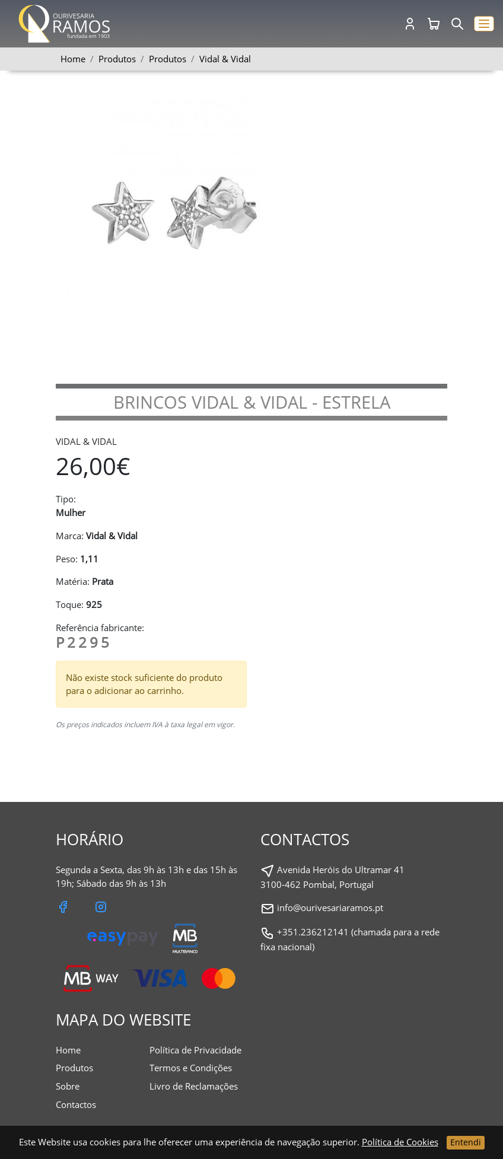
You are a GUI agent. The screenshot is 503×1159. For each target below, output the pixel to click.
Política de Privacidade (195, 1050)
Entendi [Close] (465, 1142)
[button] (484, 24)
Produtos (167, 59)
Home (73, 59)
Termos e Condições (190, 1068)
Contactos (76, 1104)
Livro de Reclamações (193, 1086)
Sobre (67, 1086)
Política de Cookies (400, 1142)
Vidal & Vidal (225, 59)
